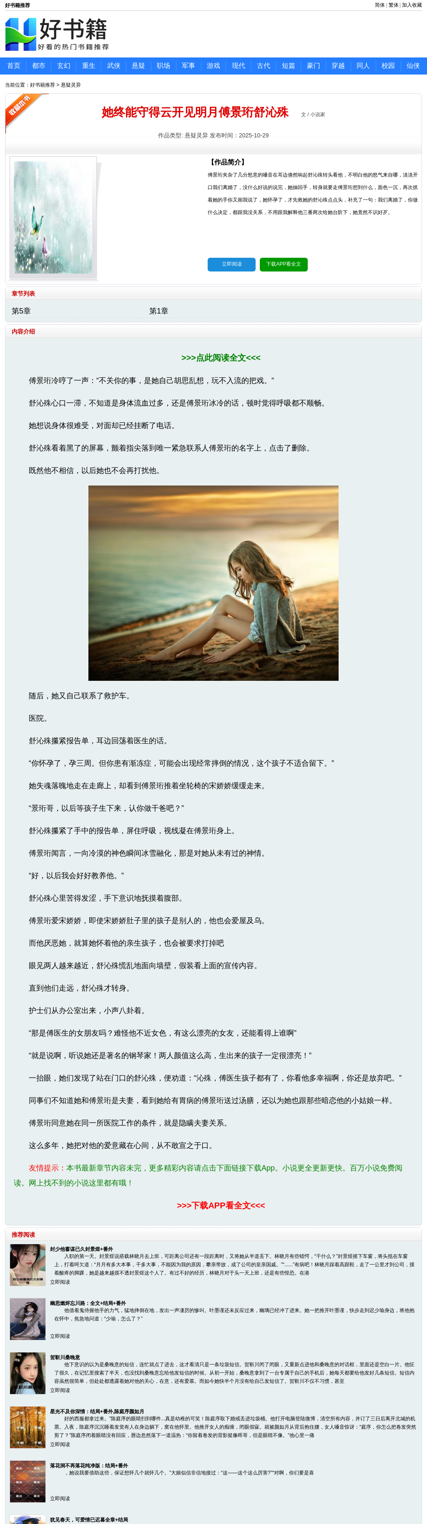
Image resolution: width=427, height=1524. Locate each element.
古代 (263, 65)
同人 (363, 65)
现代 (238, 65)
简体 (380, 5)
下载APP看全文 (283, 264)
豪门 (313, 65)
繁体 (394, 5)
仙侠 (413, 65)
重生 (88, 65)
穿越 (338, 65)
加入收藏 (412, 5)
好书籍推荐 (42, 85)
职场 (163, 65)
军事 (188, 65)
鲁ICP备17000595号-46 (223, 1498)
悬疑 (138, 65)
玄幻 (63, 65)
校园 (388, 65)
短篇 (288, 65)
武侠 (114, 65)
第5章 (21, 311)
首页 (13, 65)
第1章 (158, 311)
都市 (38, 65)
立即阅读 (232, 264)
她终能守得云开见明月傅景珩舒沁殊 (195, 112)
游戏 (213, 65)
